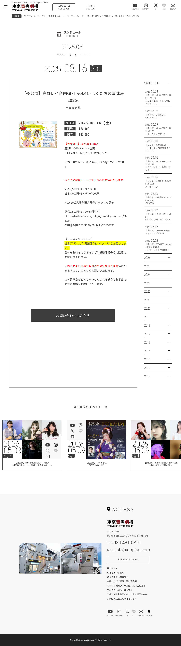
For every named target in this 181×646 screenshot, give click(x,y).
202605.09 (76, 447)
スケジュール (73, 16)
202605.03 (12, 447)
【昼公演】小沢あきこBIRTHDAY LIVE (96, 464)
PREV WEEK (61, 55)
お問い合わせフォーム (128, 559)
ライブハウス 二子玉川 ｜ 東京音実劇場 (42, 16)
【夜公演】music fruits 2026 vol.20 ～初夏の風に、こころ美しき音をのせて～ (32, 464)
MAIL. (128, 550)
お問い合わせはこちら (73, 315)
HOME (16, 16)
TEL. (124, 542)
